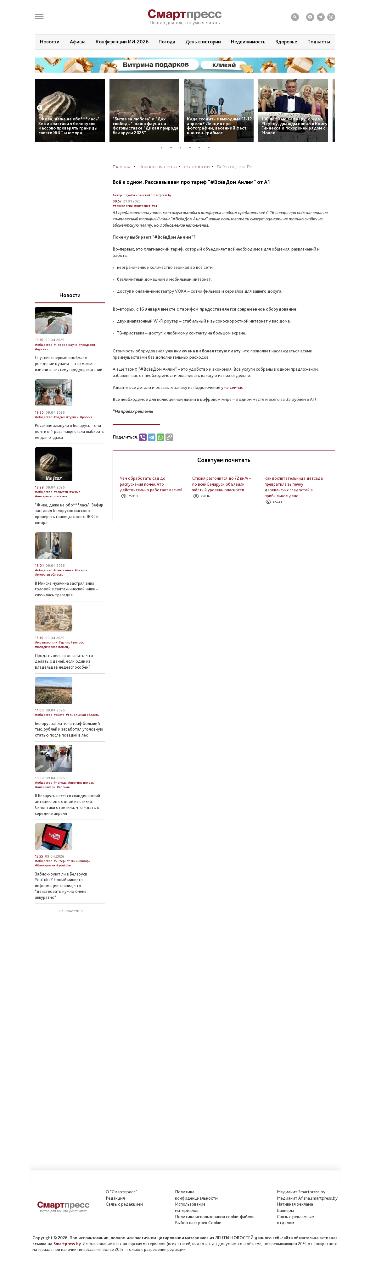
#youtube (63, 865)
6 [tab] (211, 147)
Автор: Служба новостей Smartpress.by (142, 195)
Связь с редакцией (124, 1204)
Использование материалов (190, 1207)
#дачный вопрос (71, 642)
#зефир (74, 492)
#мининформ (81, 861)
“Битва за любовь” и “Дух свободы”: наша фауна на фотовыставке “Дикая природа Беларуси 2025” (145, 125)
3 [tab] (183, 147)
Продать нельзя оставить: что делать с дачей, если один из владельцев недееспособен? (64, 661)
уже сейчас (232, 387)
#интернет (142, 206)
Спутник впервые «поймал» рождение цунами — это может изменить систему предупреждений (68, 363)
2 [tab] (173, 147)
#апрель (63, 787)
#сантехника (63, 570)
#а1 (154, 206)
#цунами (41, 349)
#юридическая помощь (52, 647)
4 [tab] (192, 147)
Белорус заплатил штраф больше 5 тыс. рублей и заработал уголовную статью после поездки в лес (69, 729)
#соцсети (60, 492)
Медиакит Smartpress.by (301, 1192)
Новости (49, 42)
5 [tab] (202, 147)
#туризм (72, 417)
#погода (60, 783)
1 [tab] (164, 147)
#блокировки (45, 865)
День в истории (203, 42)
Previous (39, 108)
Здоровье (286, 42)
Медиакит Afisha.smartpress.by (307, 1198)
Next (330, 108)
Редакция (115, 1198)
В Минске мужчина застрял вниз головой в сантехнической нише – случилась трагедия (66, 589)
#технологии (123, 206)
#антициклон (45, 787)
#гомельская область (82, 715)
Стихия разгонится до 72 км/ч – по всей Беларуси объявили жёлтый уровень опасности (221, 484)
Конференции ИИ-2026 (122, 42)
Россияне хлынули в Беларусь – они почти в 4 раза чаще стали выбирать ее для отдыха (69, 431)
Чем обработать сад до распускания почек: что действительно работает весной (151, 484)
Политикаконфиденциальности (196, 1195)
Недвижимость (248, 42)
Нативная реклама (295, 1204)
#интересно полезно (51, 496)
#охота (58, 715)
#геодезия (86, 345)
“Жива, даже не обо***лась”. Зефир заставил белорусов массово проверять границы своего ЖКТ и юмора (69, 125)
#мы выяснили (46, 642)
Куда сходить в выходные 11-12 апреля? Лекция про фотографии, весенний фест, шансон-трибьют (219, 125)
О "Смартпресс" (121, 1192)
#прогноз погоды (81, 783)
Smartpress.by (67, 1243)
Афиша (78, 42)
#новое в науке (65, 345)
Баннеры (285, 1210)
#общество (43, 345)
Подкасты (318, 42)
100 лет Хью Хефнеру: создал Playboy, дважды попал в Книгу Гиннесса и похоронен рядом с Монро (294, 125)
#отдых (59, 417)
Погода (167, 42)
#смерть (81, 570)
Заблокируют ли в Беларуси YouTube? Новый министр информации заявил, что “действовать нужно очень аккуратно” (61, 885)
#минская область (49, 574)
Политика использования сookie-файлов (215, 1216)
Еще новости (68, 911)
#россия (86, 417)
